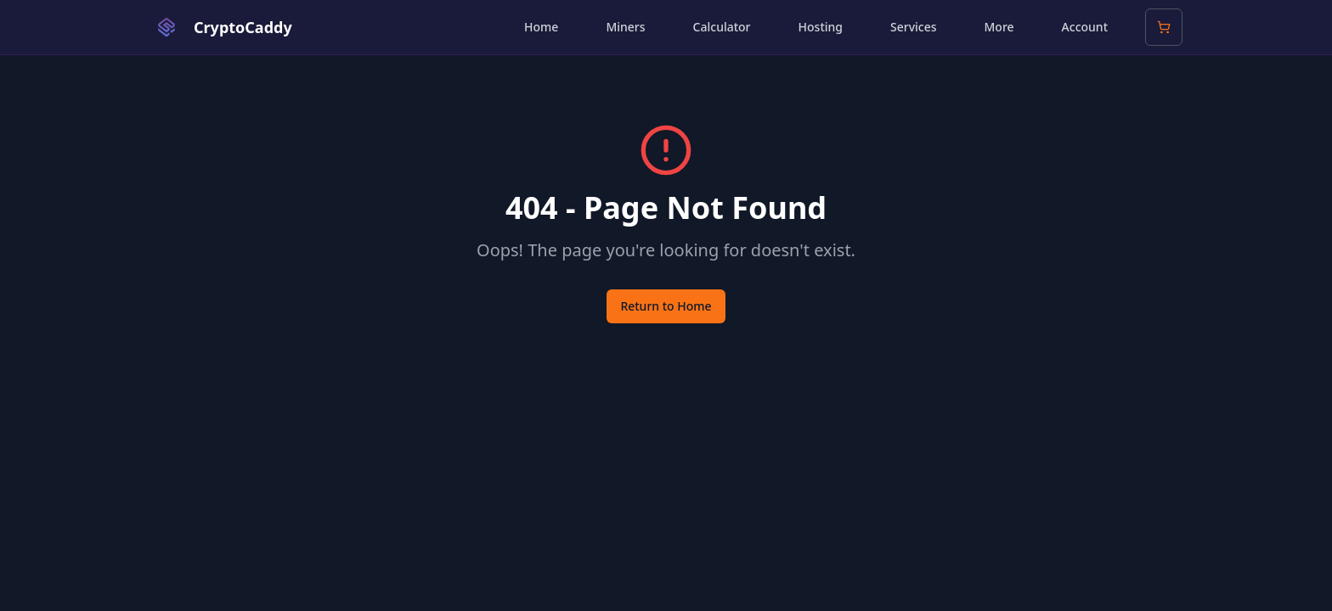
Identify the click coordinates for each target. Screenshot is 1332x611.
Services (913, 27)
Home (541, 27)
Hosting (821, 27)
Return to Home (665, 306)
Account (1085, 27)
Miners (625, 27)
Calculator (722, 27)
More (999, 27)
